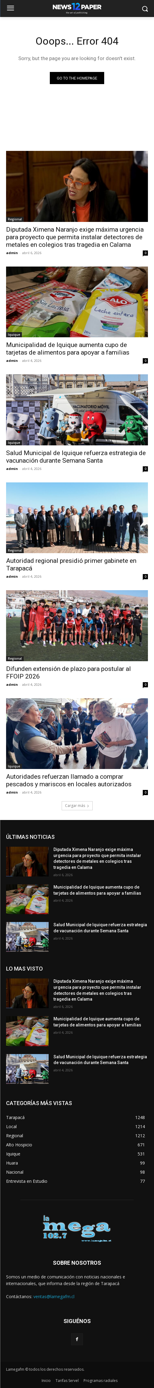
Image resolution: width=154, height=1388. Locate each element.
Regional (15, 219)
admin (12, 252)
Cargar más (77, 805)
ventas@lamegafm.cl (53, 1296)
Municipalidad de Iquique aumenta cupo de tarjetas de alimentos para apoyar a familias (67, 348)
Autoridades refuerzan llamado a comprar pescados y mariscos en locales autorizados (69, 780)
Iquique (14, 334)
